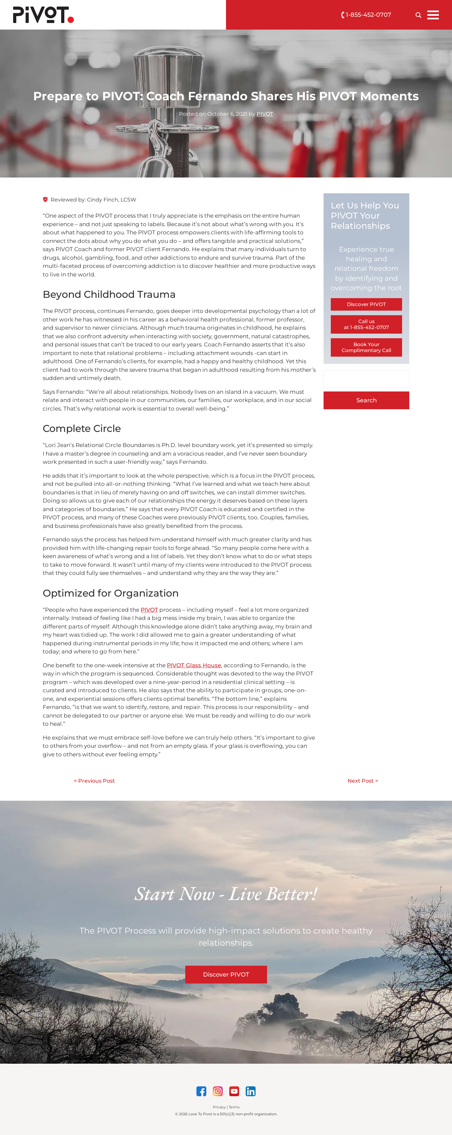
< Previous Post (94, 781)
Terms (234, 1107)
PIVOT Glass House (194, 665)
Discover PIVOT (366, 304)
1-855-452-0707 (366, 14)
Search (366, 400)
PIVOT (265, 114)
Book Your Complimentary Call (366, 347)
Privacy (219, 1107)
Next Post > (363, 781)
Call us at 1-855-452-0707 (366, 324)
